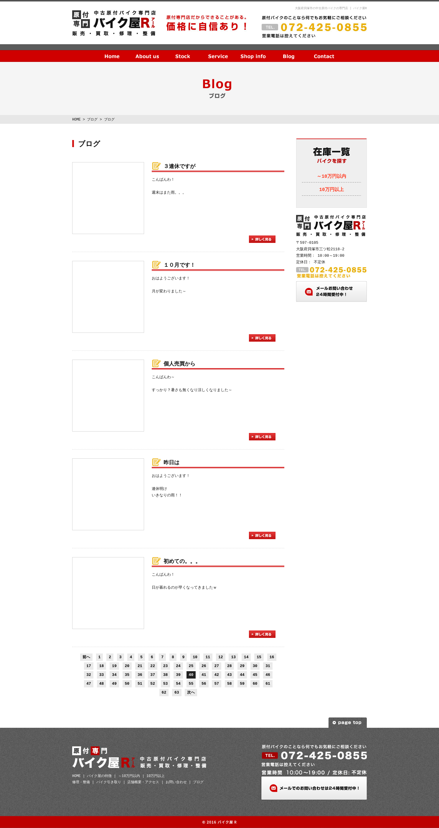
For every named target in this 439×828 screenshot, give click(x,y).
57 (216, 683)
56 (204, 683)
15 (259, 657)
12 (220, 657)
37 (152, 674)
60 (255, 683)
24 (178, 666)
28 (229, 666)
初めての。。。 (182, 561)
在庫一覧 (182, 51)
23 (165, 666)
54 (178, 683)
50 (127, 683)
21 (140, 666)
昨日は (171, 462)
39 (178, 674)
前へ (86, 657)
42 (216, 674)
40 (191, 674)
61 (267, 683)
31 (267, 666)
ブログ (288, 51)
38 (165, 674)
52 (152, 683)
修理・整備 (81, 782)
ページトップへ (348, 722)
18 (101, 666)
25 (191, 666)
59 (242, 683)
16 (272, 657)
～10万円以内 (331, 176)
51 (140, 683)
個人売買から (179, 364)
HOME (112, 51)
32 (88, 674)
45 (255, 674)
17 (88, 666)
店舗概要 (253, 51)
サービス (218, 51)
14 (246, 657)
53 (165, 683)
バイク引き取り (108, 782)
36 (140, 674)
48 (101, 683)
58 (229, 683)
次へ (191, 692)
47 (88, 683)
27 (216, 666)
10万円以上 (331, 190)
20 (127, 666)
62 (164, 692)
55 (191, 683)
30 (255, 666)
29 (242, 666)
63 (176, 692)
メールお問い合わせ (331, 291)
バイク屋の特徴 (99, 775)
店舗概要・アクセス (143, 782)
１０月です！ (179, 265)
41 (204, 674)
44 (242, 674)
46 (267, 674)
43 (229, 674)
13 (233, 657)
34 (114, 674)
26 (204, 666)
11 (208, 657)
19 (114, 666)
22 (152, 666)
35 (127, 674)
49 (114, 683)
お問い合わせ (324, 51)
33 (101, 674)
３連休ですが (179, 166)
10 (195, 657)
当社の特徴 (147, 51)
